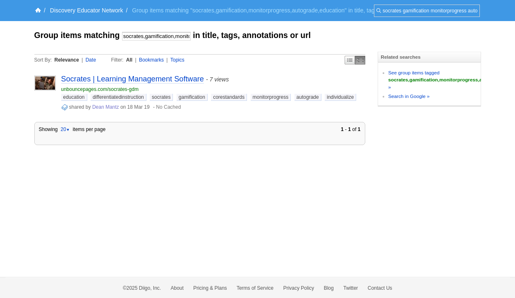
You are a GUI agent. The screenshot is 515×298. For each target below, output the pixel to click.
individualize (340, 97)
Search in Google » (409, 96)
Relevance (67, 60)
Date (91, 60)
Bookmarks (151, 60)
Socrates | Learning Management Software (132, 79)
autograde (308, 97)
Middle (360, 60)
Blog (329, 288)
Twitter (350, 288)
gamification (192, 97)
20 (64, 129)
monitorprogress (271, 97)
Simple (350, 60)
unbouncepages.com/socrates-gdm (100, 89)
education (74, 97)
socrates (161, 97)
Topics (177, 60)
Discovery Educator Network (86, 10)
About (177, 288)
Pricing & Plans (210, 288)
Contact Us (380, 288)
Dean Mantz (105, 107)
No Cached (168, 107)
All (129, 60)
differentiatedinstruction (118, 97)
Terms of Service (255, 288)
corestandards (228, 97)
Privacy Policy (298, 288)
